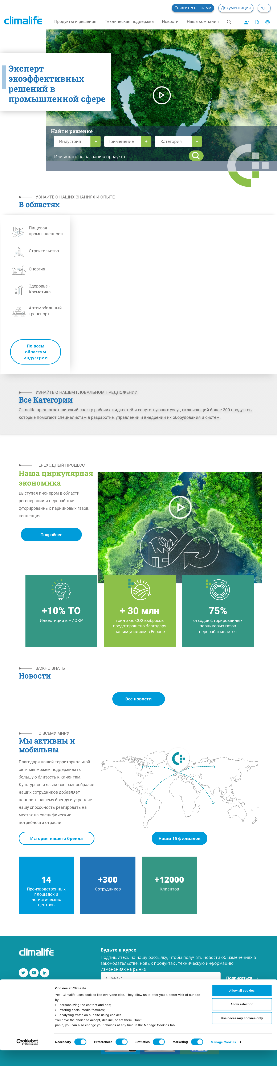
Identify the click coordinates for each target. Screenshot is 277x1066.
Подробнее (51, 534)
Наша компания (203, 21)
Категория (171, 141)
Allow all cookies (242, 1006)
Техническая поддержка (129, 21)
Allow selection (241, 1020)
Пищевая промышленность (47, 230)
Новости (170, 21)
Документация (236, 8)
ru (263, 8)
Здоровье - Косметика (40, 288)
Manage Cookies (223, 1057)
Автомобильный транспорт (45, 310)
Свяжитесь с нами (192, 8)
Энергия (37, 268)
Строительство (44, 250)
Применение (120, 141)
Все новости (138, 699)
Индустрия (70, 141)
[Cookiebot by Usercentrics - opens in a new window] (27, 1058)
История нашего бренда (56, 838)
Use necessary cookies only (242, 1033)
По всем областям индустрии (35, 352)
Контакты (29, 988)
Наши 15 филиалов (179, 838)
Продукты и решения (75, 21)
